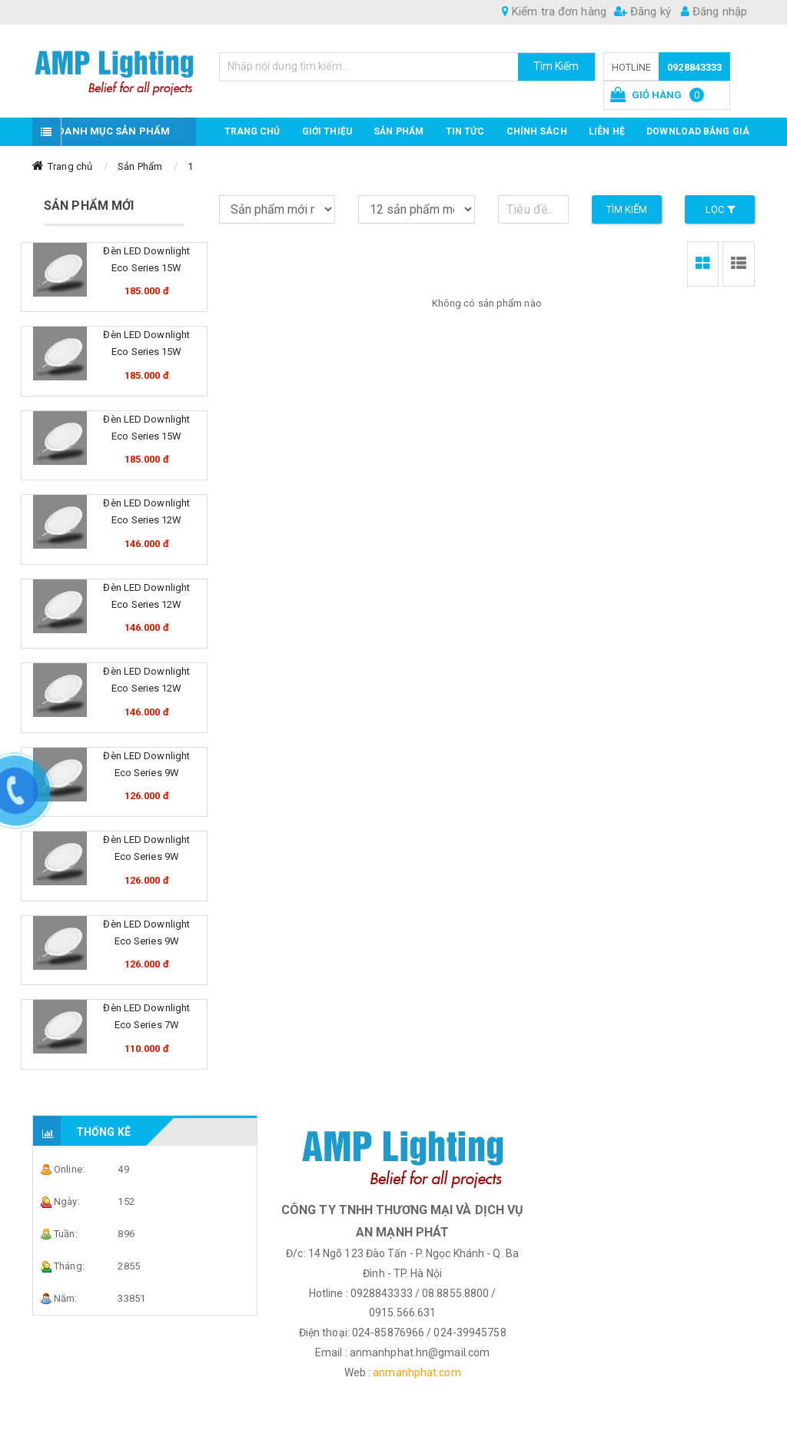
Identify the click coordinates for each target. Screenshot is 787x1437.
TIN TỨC (465, 131)
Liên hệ (607, 131)
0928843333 (694, 67)
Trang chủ (252, 131)
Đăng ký (642, 11)
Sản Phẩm (140, 166)
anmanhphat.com (416, 1372)
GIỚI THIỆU (327, 131)
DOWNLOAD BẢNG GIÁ (697, 131)
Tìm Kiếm (556, 66)
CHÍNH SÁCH (536, 131)
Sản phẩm (398, 131)
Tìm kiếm (627, 209)
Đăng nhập (714, 11)
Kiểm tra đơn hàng (554, 11)
